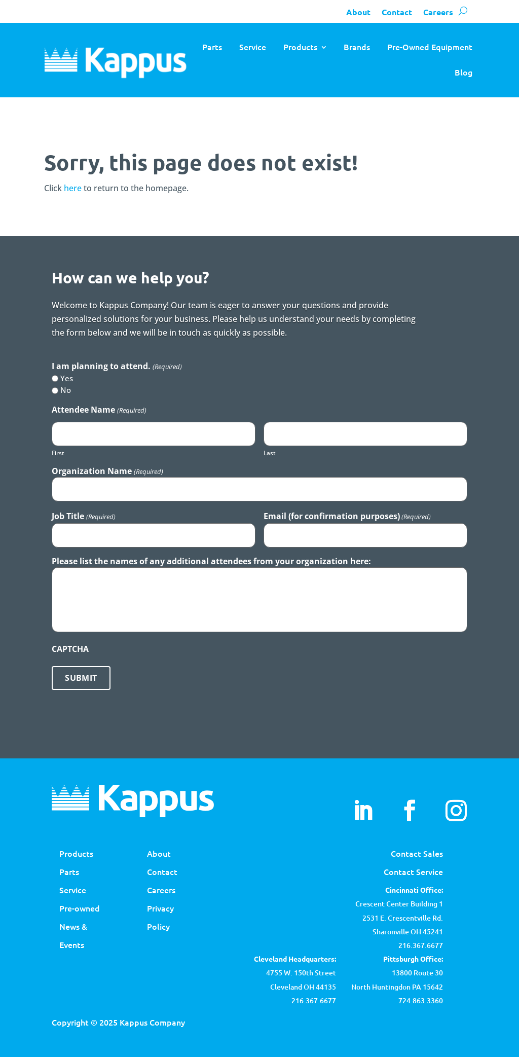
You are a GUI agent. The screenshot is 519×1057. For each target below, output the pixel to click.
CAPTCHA (70, 648)
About (358, 12)
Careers (438, 12)
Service (252, 46)
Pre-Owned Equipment (429, 46)
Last (270, 453)
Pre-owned (79, 908)
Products (300, 46)
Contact (397, 12)
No (65, 390)
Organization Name (107, 471)
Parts (212, 46)
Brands (357, 46)
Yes (66, 378)
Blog (463, 72)
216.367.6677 (420, 945)
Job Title (83, 516)
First (58, 453)
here (73, 188)
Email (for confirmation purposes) (347, 516)
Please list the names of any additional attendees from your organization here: (211, 561)
